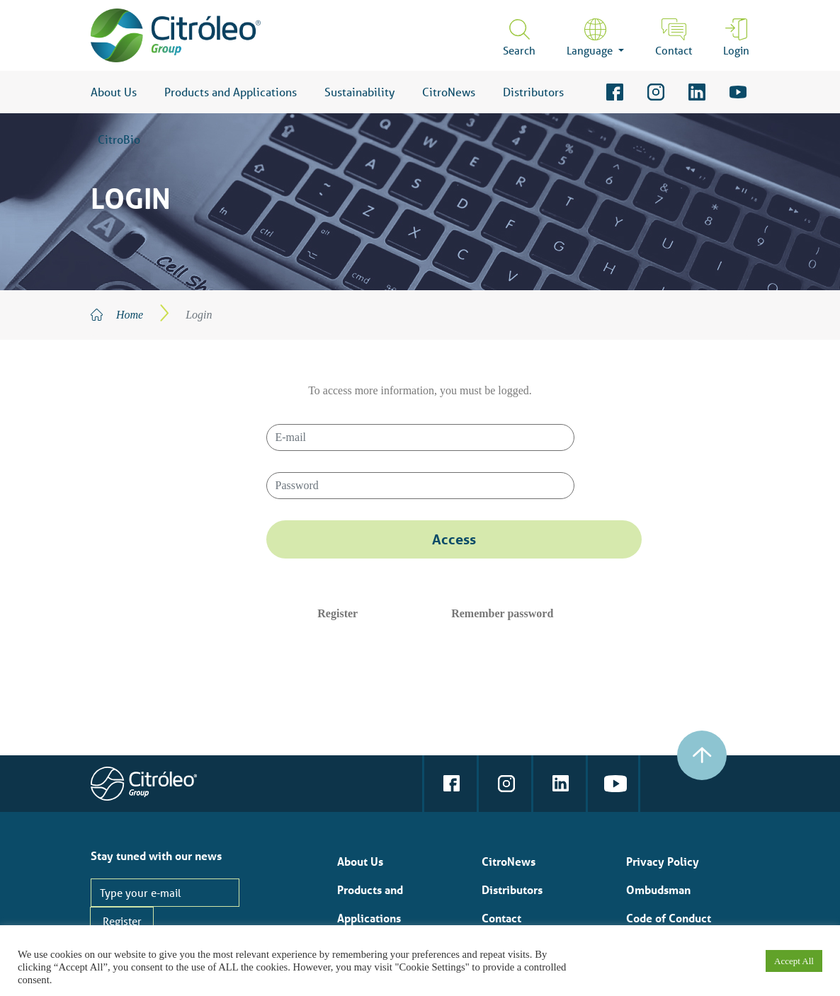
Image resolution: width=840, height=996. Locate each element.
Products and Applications (230, 91)
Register (337, 613)
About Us (114, 91)
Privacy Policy (662, 861)
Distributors (533, 91)
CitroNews (448, 91)
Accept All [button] (794, 961)
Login (736, 50)
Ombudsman (658, 889)
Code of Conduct (668, 917)
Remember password (502, 613)
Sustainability (359, 91)
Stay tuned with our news (156, 855)
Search (519, 50)
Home (129, 315)
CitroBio (119, 139)
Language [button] (591, 50)
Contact (673, 50)
